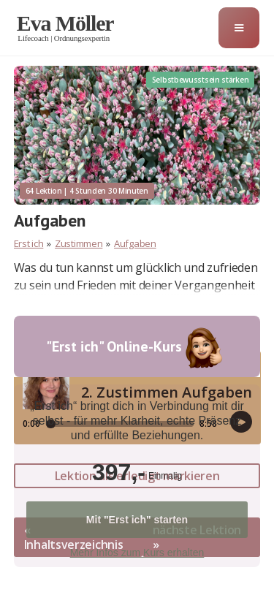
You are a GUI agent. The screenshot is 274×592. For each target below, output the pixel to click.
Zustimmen (78, 243)
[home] (72, 28)
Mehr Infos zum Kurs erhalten (137, 552)
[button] (238, 27)
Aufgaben (135, 243)
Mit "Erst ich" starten (137, 519)
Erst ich (29, 243)
